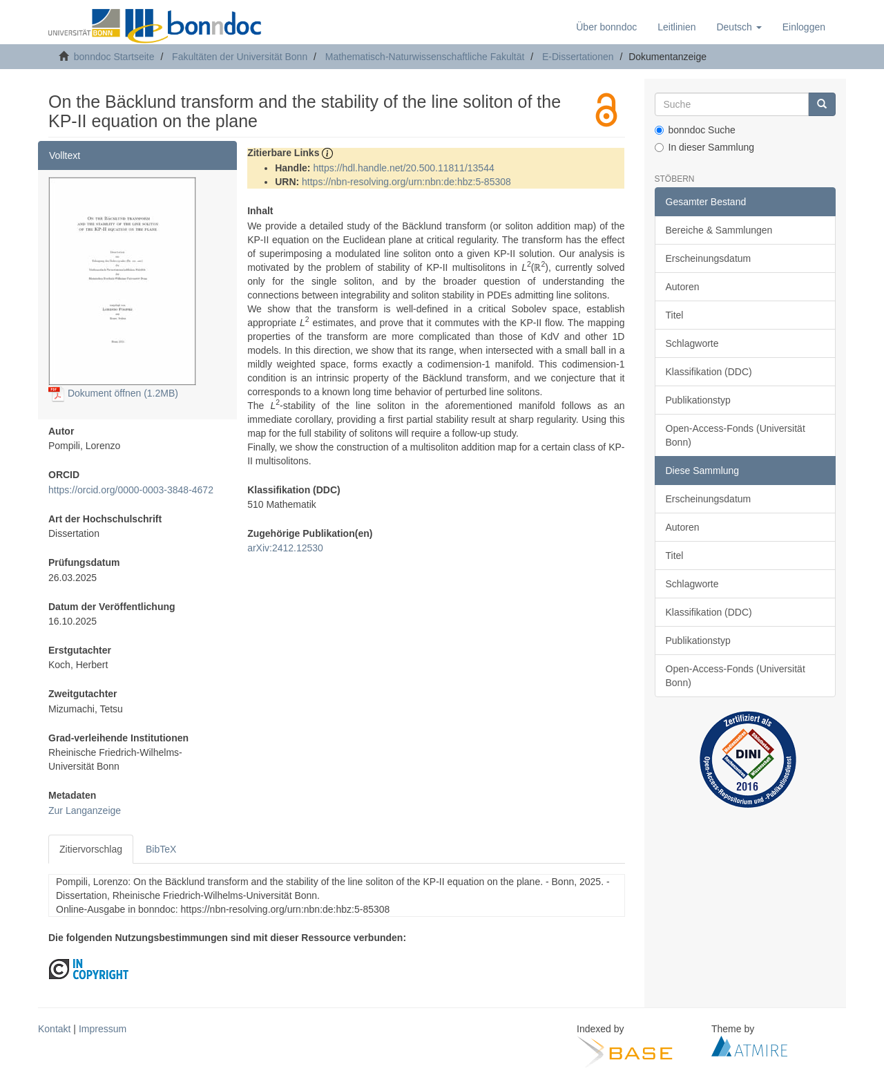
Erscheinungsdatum (708, 258)
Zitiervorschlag (90, 849)
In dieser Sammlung (705, 147)
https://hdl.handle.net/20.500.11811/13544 (403, 167)
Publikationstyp (698, 400)
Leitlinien (676, 26)
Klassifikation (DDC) (709, 371)
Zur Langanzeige (84, 810)
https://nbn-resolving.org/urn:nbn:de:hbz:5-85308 (406, 181)
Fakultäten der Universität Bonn (239, 56)
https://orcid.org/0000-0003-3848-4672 (130, 489)
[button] (738, 27)
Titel (675, 315)
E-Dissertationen (578, 56)
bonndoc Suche (695, 129)
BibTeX (161, 849)
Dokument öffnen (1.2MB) (113, 393)
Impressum (102, 1028)
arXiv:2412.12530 (285, 547)
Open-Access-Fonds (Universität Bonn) (735, 435)
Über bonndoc (606, 26)
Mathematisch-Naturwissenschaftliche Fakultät (425, 56)
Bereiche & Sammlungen (719, 230)
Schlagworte (692, 343)
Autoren (683, 286)
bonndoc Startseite (114, 56)
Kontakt (54, 1028)
